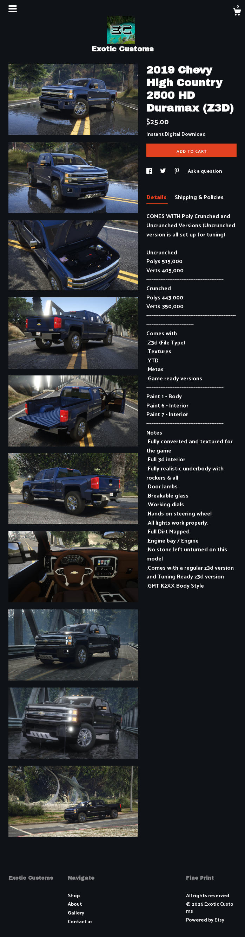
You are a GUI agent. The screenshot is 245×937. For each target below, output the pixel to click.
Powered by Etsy (205, 919)
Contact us (80, 921)
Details (157, 197)
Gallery (76, 912)
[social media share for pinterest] (177, 170)
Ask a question (205, 170)
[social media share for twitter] (163, 170)
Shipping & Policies (199, 197)
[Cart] (237, 12)
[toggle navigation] (12, 8)
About (75, 903)
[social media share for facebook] (149, 170)
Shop (74, 895)
